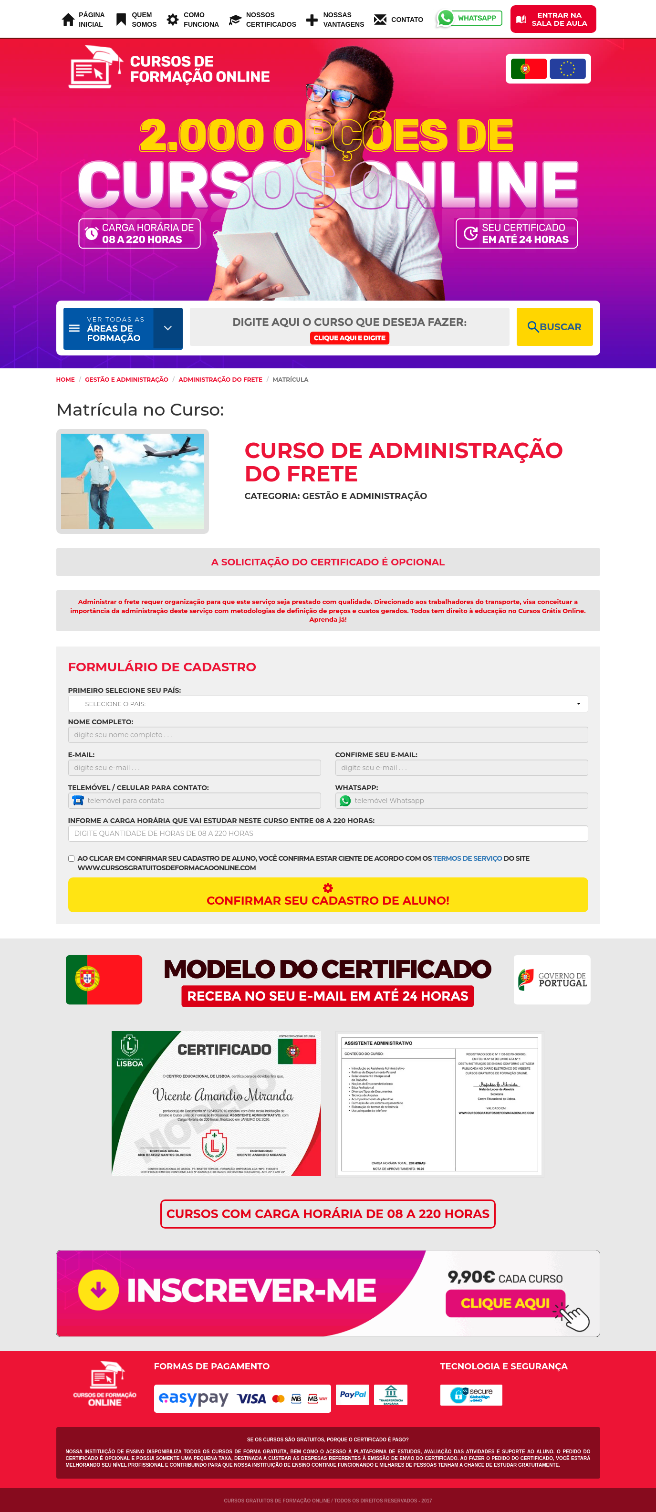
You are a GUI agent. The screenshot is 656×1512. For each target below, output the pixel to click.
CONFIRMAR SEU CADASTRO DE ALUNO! (328, 894)
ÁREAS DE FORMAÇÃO (116, 329)
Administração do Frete (220, 379)
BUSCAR (555, 327)
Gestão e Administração (126, 379)
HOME (65, 379)
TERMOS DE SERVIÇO (467, 858)
